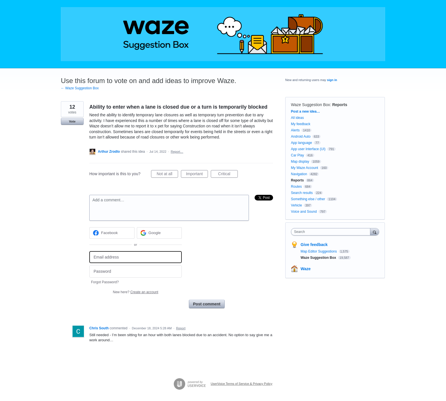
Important (197, 174)
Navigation (299, 174)
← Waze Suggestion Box (80, 88)
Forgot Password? (105, 282)
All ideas (297, 118)
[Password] (135, 271)
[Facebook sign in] (112, 233)
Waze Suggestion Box (310, 104)
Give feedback (314, 244)
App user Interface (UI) (308, 149)
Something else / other (308, 199)
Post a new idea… (305, 111)
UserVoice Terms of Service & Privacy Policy (241, 383)
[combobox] (332, 232)
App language (301, 143)
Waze (306, 268)
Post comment (206, 304)
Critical (228, 174)
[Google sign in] (159, 233)
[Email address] (135, 257)
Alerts (295, 130)
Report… (177, 151)
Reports (339, 104)
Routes (296, 187)
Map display (300, 162)
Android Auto (301, 137)
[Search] (374, 231)
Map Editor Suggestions (319, 251)
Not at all (167, 174)
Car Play (297, 155)
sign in (332, 80)
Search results (302, 193)
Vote (72, 121)
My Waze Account (304, 168)
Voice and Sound (304, 212)
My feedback (300, 124)
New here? (135, 292)
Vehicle (296, 205)
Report (180, 328)
